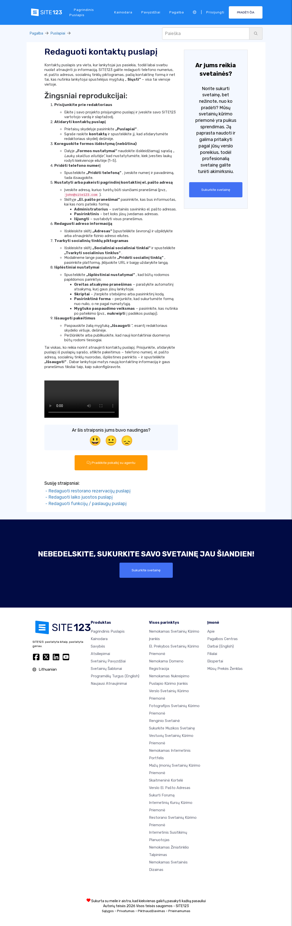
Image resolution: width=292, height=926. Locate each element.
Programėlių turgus (115, 676)
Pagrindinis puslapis (81, 12)
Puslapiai (57, 33)
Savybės (98, 646)
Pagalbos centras (222, 639)
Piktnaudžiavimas (151, 911)
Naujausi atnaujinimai (109, 683)
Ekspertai (215, 661)
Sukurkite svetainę (215, 190)
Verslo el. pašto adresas (169, 788)
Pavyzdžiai (150, 12)
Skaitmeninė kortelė (166, 780)
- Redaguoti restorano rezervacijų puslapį (87, 491)
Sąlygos (108, 911)
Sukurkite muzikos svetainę (172, 728)
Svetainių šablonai (106, 668)
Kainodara (123, 12)
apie (211, 631)
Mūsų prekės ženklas (225, 668)
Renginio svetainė (164, 721)
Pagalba (176, 12)
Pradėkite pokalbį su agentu (111, 463)
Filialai (212, 654)
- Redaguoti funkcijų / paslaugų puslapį (85, 503)
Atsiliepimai (100, 654)
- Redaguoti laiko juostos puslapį (78, 497)
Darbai (220, 646)
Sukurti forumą (162, 795)
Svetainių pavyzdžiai (108, 661)
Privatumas (126, 911)
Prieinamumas (179, 911)
